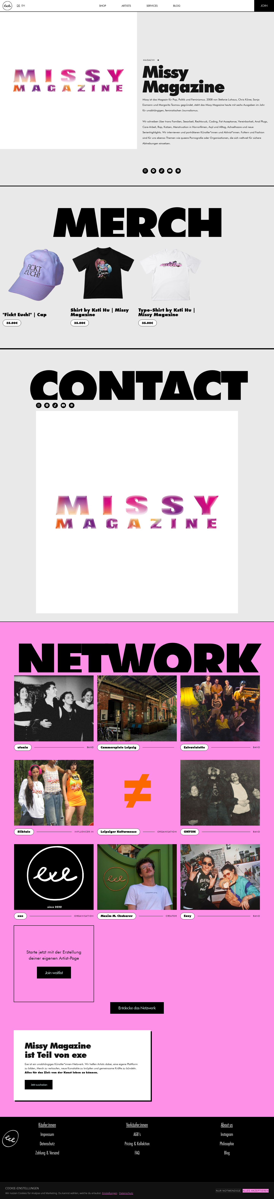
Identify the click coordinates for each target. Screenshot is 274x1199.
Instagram (227, 1134)
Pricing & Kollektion (137, 1144)
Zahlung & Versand (47, 1153)
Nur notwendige (228, 1190)
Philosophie (227, 1144)
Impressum (47, 1134)
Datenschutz (47, 1144)
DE (18, 5)
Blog (227, 1153)
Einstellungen (109, 1193)
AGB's (137, 1134)
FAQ (137, 1153)
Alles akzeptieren (256, 1190)
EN (23, 5)
